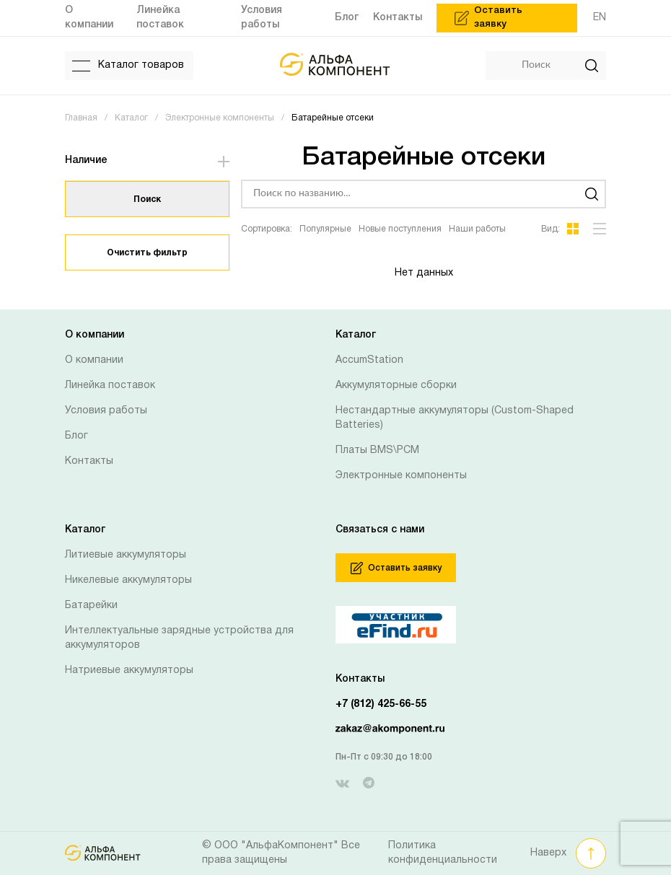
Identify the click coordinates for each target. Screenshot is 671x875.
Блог (76, 436)
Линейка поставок (110, 385)
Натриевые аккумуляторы (129, 670)
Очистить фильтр (147, 253)
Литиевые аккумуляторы (125, 555)
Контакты (89, 461)
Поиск (147, 199)
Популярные (325, 229)
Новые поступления (400, 229)
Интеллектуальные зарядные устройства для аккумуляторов (179, 638)
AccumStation (369, 360)
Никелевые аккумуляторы (128, 580)
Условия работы (106, 410)
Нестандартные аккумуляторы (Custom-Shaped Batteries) (455, 418)
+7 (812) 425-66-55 (381, 704)
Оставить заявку (396, 568)
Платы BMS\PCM (377, 450)
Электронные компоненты (401, 475)
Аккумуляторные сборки (396, 385)
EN (599, 17)
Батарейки (91, 605)
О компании (94, 360)
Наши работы (477, 229)
